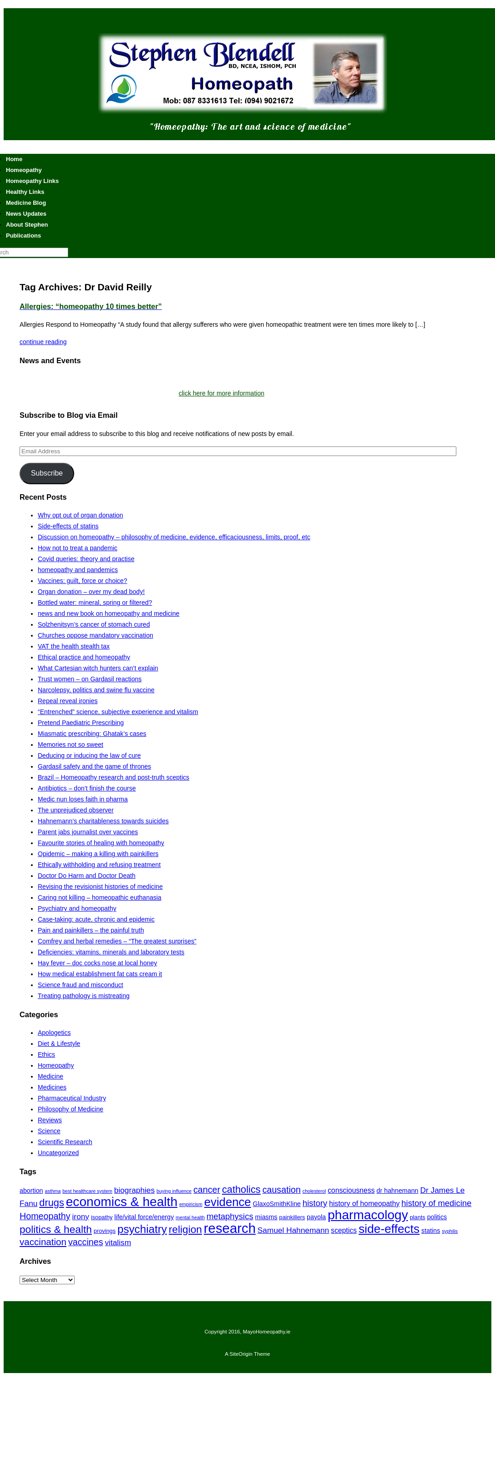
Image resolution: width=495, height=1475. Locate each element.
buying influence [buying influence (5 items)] (174, 1191)
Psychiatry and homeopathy (77, 908)
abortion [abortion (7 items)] (31, 1190)
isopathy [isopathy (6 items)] (102, 1217)
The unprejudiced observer (76, 810)
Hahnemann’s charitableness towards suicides (103, 821)
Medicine (50, 1076)
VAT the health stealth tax (74, 646)
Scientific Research (65, 1142)
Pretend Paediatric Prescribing (81, 722)
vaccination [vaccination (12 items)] (43, 1242)
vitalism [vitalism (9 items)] (118, 1242)
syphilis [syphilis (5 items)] (450, 1231)
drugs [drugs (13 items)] (51, 1202)
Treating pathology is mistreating (84, 995)
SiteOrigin (241, 1354)
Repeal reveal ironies (68, 701)
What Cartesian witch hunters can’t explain (98, 668)
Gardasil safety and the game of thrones (94, 766)
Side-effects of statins (68, 526)
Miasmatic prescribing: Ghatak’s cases (92, 733)
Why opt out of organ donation (80, 515)
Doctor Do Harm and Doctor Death (87, 875)
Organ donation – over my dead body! (91, 591)
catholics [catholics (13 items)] (241, 1189)
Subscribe (47, 473)
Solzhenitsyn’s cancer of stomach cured (94, 624)
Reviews (50, 1120)
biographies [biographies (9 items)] (134, 1190)
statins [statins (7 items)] (430, 1230)
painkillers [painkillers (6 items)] (292, 1217)
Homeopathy (56, 1065)
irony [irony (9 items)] (80, 1216)
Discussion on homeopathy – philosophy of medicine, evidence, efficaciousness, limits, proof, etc (174, 537)
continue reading (43, 341)
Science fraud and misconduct (80, 984)
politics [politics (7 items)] (437, 1217)
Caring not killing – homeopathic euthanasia (100, 897)
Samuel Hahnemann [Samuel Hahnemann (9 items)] (293, 1230)
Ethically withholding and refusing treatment (99, 864)
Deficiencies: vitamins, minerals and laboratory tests (111, 952)
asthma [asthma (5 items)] (53, 1191)
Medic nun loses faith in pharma (83, 799)
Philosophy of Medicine (70, 1109)
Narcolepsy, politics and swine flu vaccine (96, 690)
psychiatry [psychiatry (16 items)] (142, 1229)
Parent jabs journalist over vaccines (88, 832)
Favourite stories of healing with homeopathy (101, 842)
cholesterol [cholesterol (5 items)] (314, 1191)
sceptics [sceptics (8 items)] (344, 1230)
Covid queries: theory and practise (86, 559)
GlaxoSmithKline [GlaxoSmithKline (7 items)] (277, 1203)
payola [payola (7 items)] (316, 1217)
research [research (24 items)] (230, 1228)
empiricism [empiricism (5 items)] (190, 1204)
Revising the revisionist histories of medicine (100, 886)
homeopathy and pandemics (78, 569)
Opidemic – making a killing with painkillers (98, 853)
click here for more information (221, 393)
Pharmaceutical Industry (72, 1098)
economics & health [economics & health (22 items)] (121, 1202)
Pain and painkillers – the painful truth (91, 930)
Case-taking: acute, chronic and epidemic (96, 919)
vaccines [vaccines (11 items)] (85, 1242)
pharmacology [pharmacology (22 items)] (368, 1215)
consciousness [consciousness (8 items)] (351, 1190)
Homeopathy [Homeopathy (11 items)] (45, 1216)
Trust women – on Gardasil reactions (89, 679)
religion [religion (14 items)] (185, 1229)
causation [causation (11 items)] (282, 1190)
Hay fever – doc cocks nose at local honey (97, 963)
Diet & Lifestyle (59, 1043)
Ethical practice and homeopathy (84, 657)
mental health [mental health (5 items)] (190, 1217)
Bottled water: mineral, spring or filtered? (95, 602)
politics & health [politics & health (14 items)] (56, 1229)
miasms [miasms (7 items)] (266, 1217)
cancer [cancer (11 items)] (206, 1190)
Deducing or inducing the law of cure (89, 755)
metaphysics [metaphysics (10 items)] (230, 1216)
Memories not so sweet (70, 744)
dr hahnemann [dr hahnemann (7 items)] (398, 1190)
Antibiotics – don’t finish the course (87, 788)
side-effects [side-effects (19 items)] (389, 1229)
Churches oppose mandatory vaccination (95, 635)
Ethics (46, 1054)
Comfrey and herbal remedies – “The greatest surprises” (117, 941)
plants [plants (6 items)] (417, 1217)
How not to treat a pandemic (77, 548)
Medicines (52, 1087)
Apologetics (54, 1032)
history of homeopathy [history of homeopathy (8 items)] (364, 1203)
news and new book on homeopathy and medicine (108, 613)
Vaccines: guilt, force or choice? (82, 580)
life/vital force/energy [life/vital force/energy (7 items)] (144, 1217)
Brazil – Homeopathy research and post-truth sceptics (113, 777)
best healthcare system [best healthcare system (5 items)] (87, 1191)
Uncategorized (58, 1152)
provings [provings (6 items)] (105, 1230)
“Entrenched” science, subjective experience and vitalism (118, 711)
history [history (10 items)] (315, 1203)
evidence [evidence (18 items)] (227, 1202)
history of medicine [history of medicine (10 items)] (436, 1203)
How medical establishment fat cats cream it (100, 974)
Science (49, 1131)
